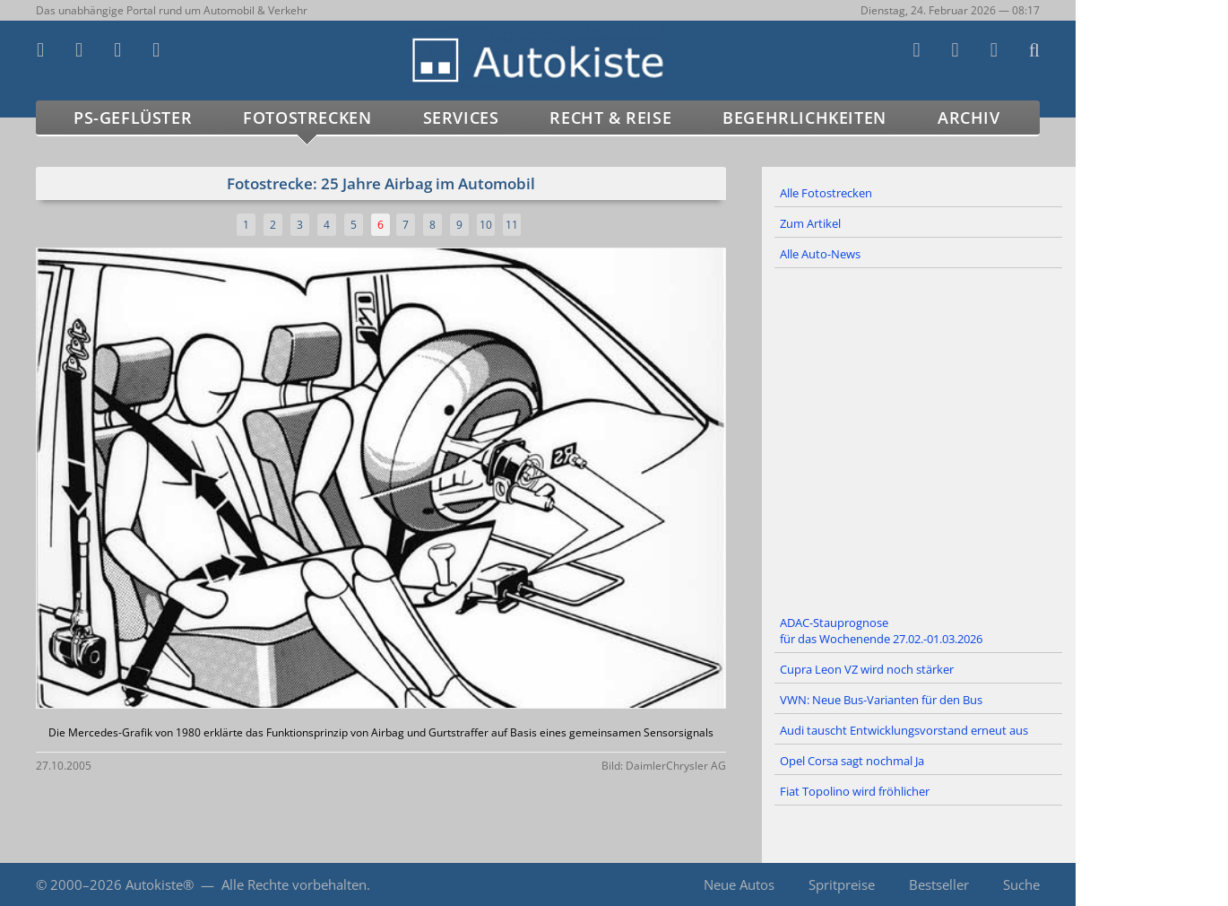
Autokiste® (159, 884)
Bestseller (939, 884)
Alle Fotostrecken (826, 193)
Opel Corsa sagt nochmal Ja (852, 761)
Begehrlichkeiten (804, 117)
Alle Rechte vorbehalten (294, 884)
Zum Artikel (810, 223)
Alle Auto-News (820, 254)
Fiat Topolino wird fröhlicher (855, 791)
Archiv (969, 117)
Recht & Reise (610, 117)
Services (461, 117)
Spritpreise (842, 884)
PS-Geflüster (133, 117)
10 (486, 224)
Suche (1021, 884)
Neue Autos (739, 884)
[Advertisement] (919, 438)
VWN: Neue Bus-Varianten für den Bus (881, 700)
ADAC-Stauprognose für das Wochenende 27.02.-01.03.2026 (881, 630)
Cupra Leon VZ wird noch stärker (867, 669)
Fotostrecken (307, 117)
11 (512, 224)
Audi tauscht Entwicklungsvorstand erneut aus (904, 730)
